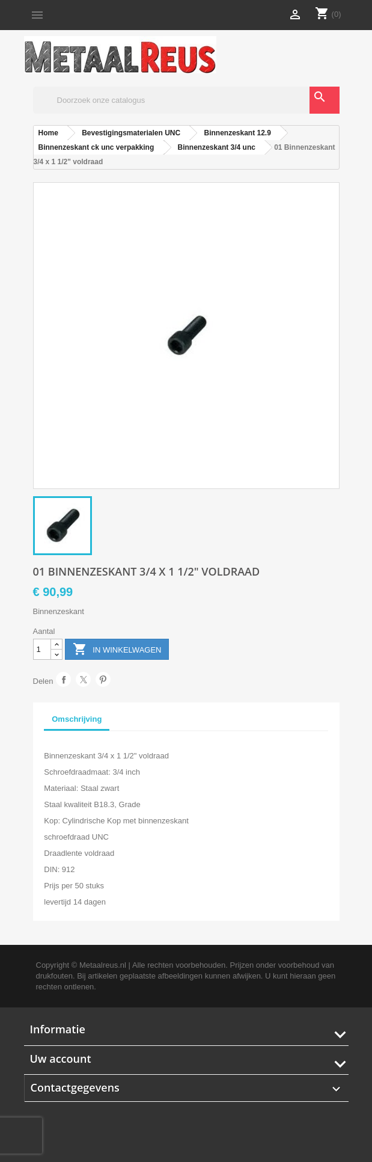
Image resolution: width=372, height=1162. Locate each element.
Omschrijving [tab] (77, 719)
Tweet (83, 679)
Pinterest (103, 679)
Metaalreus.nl (102, 965)
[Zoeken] (186, 100)
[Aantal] (42, 649)
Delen (63, 679)
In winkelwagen (117, 650)
